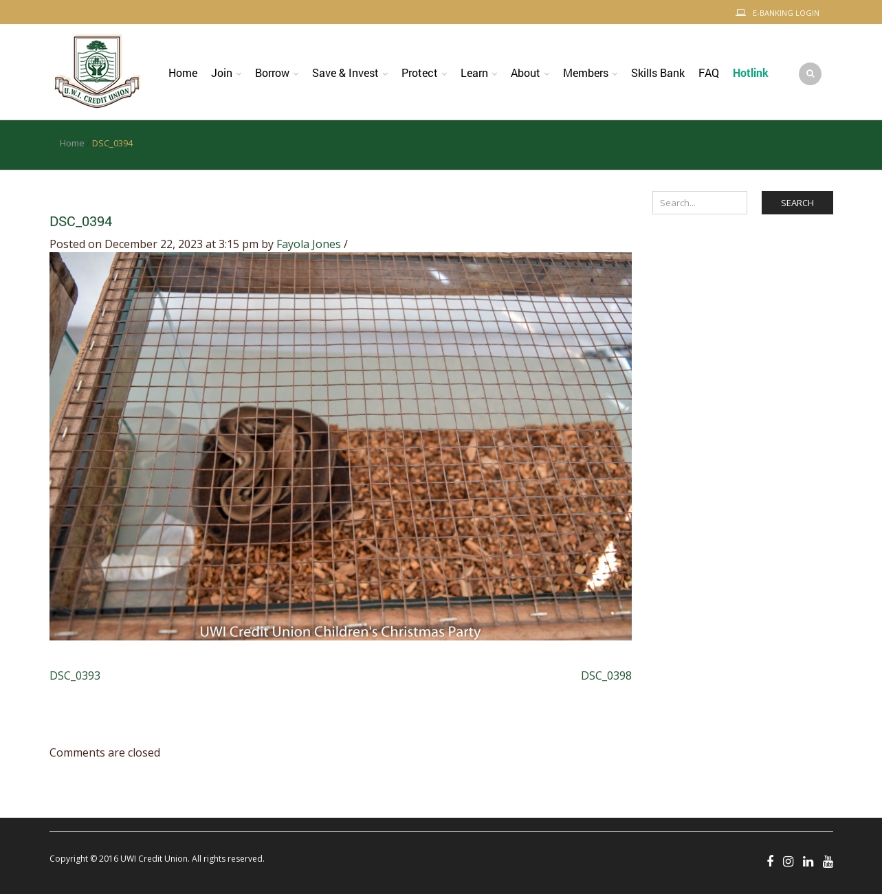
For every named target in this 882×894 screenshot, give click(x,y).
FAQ (708, 72)
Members (585, 72)
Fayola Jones (308, 244)
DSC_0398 (606, 675)
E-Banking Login (786, 13)
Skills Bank (658, 72)
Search (797, 203)
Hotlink (751, 72)
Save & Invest (345, 72)
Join (221, 72)
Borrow (272, 72)
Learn (474, 72)
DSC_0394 (80, 221)
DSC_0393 (74, 675)
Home (182, 72)
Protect (419, 72)
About (525, 72)
